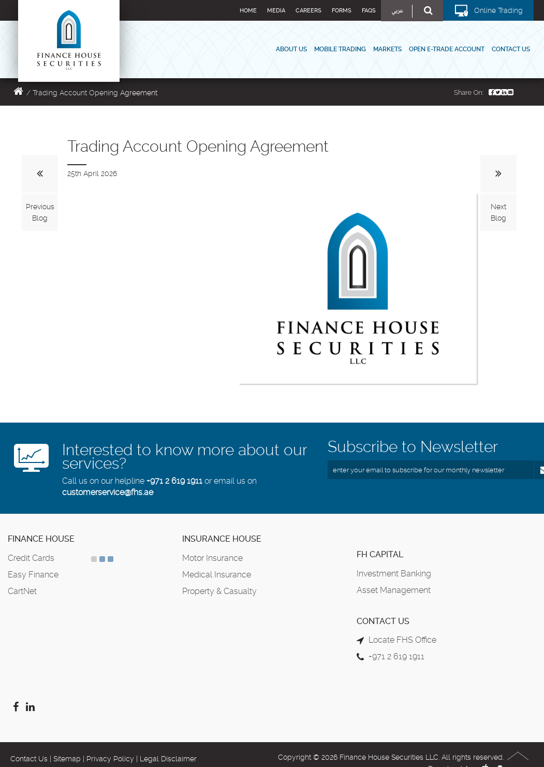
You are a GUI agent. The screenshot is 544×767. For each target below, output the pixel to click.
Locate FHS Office (402, 640)
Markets (387, 49)
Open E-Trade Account (446, 49)
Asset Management (394, 590)
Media (276, 10)
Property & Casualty (219, 591)
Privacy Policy (110, 759)
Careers (308, 10)
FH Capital (380, 554)
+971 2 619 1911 (174, 481)
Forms (341, 10)
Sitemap (67, 759)
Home (248, 10)
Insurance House (221, 539)
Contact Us (511, 49)
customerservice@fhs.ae (107, 492)
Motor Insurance (212, 558)
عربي (397, 11)
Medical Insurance (216, 575)
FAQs (369, 10)
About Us (291, 49)
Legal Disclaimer (168, 759)
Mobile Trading (340, 49)
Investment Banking (394, 573)
